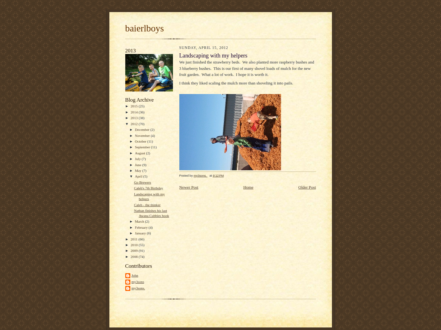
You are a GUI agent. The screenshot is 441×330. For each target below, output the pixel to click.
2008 (135, 257)
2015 (135, 106)
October (141, 141)
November (143, 136)
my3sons (138, 282)
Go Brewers (142, 182)
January (141, 233)
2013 (135, 118)
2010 (135, 245)
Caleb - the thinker (147, 205)
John (135, 275)
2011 (135, 239)
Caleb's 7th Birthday (148, 188)
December (142, 129)
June (138, 165)
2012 (135, 124)
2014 (135, 112)
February (141, 227)
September (143, 147)
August (140, 153)
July (138, 159)
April (139, 176)
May (138, 170)
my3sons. (138, 288)
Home (248, 187)
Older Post (307, 187)
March (140, 221)
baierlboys (144, 28)
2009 (135, 251)
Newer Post (188, 187)
